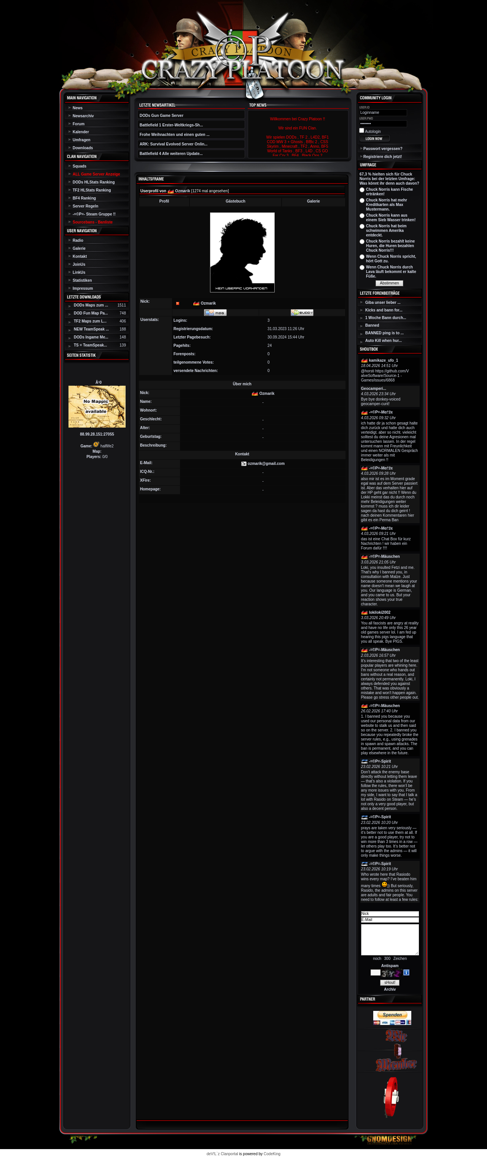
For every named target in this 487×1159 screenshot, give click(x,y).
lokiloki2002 (380, 612)
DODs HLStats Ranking (94, 182)
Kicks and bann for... (384, 310)
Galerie (79, 248)
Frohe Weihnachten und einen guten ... (175, 135)
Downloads (83, 148)
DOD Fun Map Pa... (91, 313)
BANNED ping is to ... (384, 333)
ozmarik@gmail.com (266, 463)
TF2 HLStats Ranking (92, 190)
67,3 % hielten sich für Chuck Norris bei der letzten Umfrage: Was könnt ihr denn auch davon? (389, 178)
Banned (372, 325)
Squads (79, 166)
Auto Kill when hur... (383, 340)
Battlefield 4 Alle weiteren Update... (171, 154)
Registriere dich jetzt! (382, 157)
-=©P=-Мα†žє (381, 412)
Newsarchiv (83, 116)
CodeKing (272, 1154)
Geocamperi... (373, 388)
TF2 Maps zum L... (90, 321)
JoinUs (79, 264)
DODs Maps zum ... (91, 305)
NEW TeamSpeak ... (91, 329)
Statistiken (82, 280)
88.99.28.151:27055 (97, 434)
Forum (78, 124)
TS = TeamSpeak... (90, 345)
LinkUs (79, 272)
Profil (164, 201)
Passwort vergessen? (383, 149)
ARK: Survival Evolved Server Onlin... (173, 144)
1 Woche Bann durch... (385, 318)
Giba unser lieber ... (383, 302)
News (78, 108)
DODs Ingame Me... (91, 337)
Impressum (83, 288)
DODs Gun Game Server (161, 115)
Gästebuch (235, 201)
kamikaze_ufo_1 (383, 360)
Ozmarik (182, 191)
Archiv (390, 989)
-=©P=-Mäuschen (384, 556)
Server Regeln (85, 206)
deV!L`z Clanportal (222, 1154)
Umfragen (82, 140)
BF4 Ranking (84, 198)
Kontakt (80, 256)
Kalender (81, 132)
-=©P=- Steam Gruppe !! (94, 214)
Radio (78, 240)
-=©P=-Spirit (380, 761)
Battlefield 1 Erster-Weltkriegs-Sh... (171, 125)
